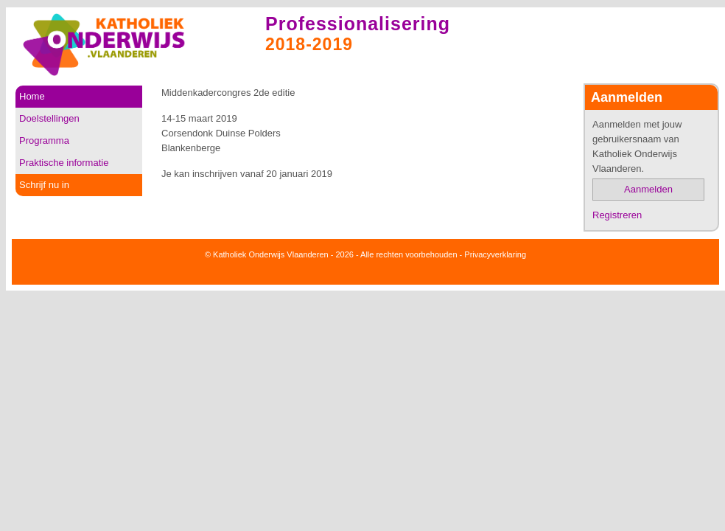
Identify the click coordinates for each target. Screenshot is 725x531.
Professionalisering (357, 23)
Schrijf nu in (44, 184)
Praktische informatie (63, 162)
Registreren (617, 215)
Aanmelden (648, 189)
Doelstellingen (49, 118)
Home (32, 96)
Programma (44, 140)
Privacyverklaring (495, 254)
